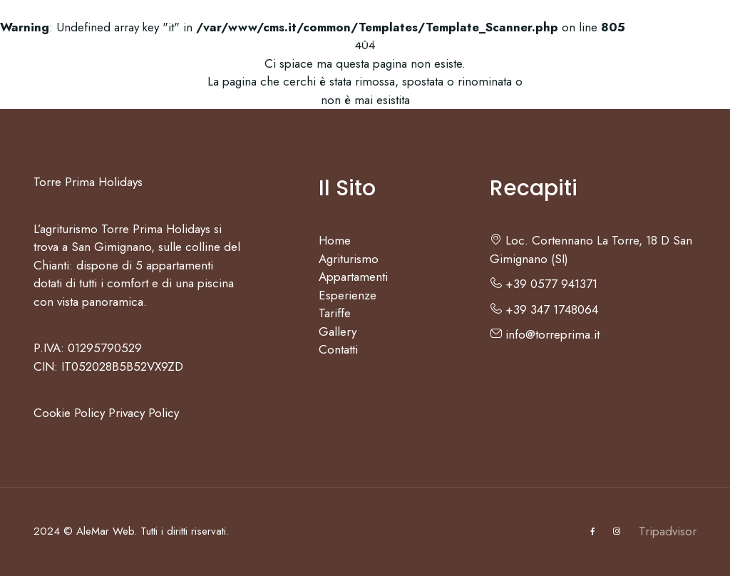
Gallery (516, 39)
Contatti (587, 39)
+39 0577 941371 (543, 283)
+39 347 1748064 (544, 309)
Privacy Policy (143, 412)
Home (88, 39)
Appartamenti (265, 39)
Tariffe (451, 39)
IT (647, 39)
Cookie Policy (69, 412)
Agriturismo (161, 39)
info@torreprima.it (545, 334)
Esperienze (372, 39)
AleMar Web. (106, 531)
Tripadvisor (667, 531)
